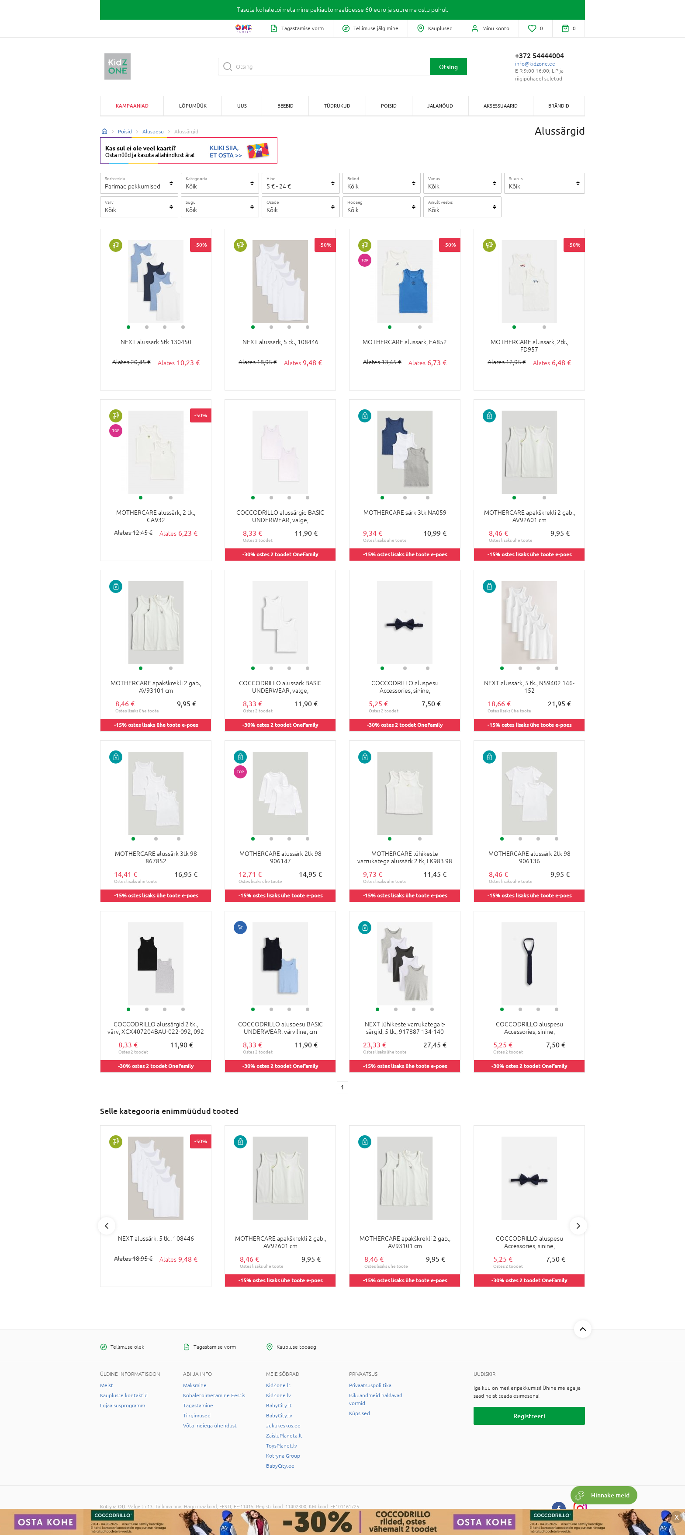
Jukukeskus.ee (283, 1426)
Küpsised (359, 1413)
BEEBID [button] (285, 105)
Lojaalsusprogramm (122, 1405)
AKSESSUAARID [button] (501, 105)
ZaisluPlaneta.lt (284, 1436)
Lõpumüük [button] (193, 105)
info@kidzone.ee (535, 64)
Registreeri (529, 1416)
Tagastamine (198, 1405)
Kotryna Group (283, 1456)
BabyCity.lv (279, 1416)
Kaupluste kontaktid (124, 1395)
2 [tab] (147, 327)
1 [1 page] (342, 1087)
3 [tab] (164, 327)
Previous (106, 1226)
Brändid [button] (558, 105)
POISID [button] (389, 105)
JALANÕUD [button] (440, 105)
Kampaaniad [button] (132, 105)
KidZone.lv (278, 1395)
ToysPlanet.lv (281, 1446)
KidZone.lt (278, 1385)
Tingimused (197, 1416)
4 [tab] (183, 327)
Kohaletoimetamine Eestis (214, 1395)
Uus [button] (242, 105)
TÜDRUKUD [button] (337, 105)
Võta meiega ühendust (210, 1426)
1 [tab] (128, 327)
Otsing (448, 66)
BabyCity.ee (280, 1466)
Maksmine (195, 1385)
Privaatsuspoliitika (370, 1385)
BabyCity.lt (279, 1405)
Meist (106, 1385)
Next (578, 1226)
